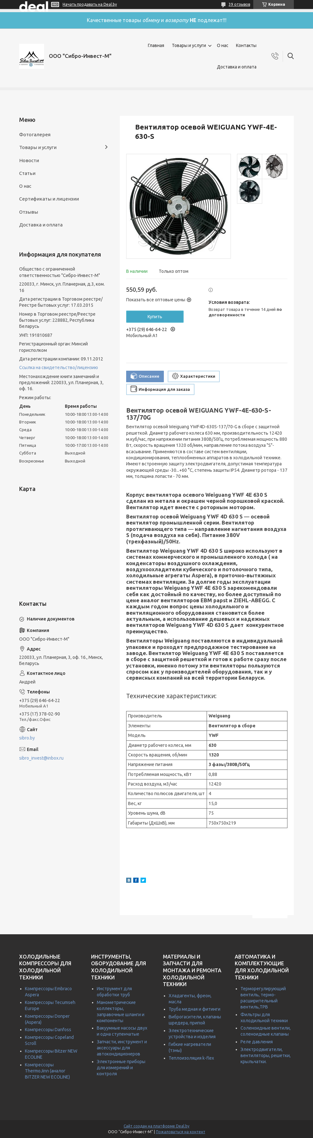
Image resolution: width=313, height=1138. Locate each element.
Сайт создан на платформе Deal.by (156, 1126)
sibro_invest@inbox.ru (41, 758)
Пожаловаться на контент (180, 1132)
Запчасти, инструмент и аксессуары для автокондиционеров (122, 1047)
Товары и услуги (189, 45)
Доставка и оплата (236, 66)
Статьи (27, 173)
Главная (156, 45)
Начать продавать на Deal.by (90, 4)
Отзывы (28, 212)
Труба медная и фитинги (194, 1009)
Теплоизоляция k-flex (191, 1058)
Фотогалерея (34, 134)
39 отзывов (239, 4)
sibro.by (27, 737)
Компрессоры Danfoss (48, 1029)
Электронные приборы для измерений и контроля (121, 1067)
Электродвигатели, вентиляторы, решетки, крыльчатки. (265, 1055)
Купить (155, 316)
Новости (29, 160)
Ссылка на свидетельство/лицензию (58, 367)
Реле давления (256, 1041)
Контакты (246, 45)
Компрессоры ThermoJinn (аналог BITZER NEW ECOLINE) (47, 1070)
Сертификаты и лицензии (49, 199)
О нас (222, 45)
